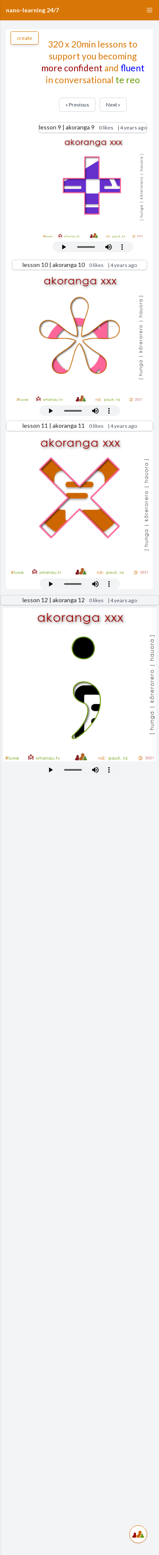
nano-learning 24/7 (32, 10)
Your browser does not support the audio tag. (93, 246)
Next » (113, 104)
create (24, 38)
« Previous (77, 104)
